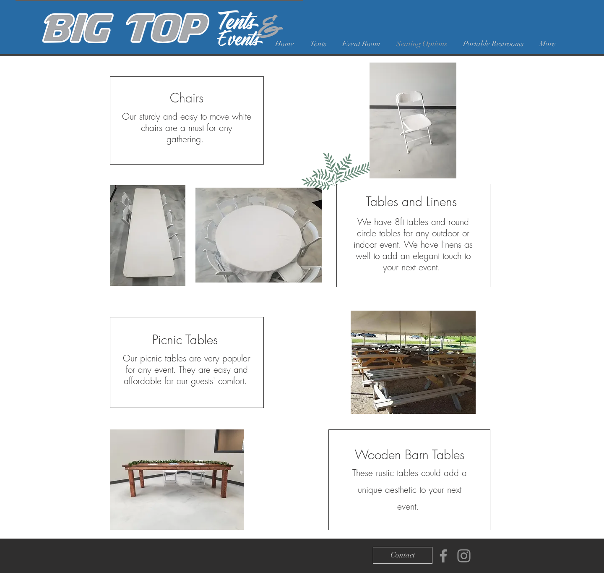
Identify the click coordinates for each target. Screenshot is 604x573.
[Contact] (402, 555)
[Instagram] (464, 556)
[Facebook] (443, 556)
